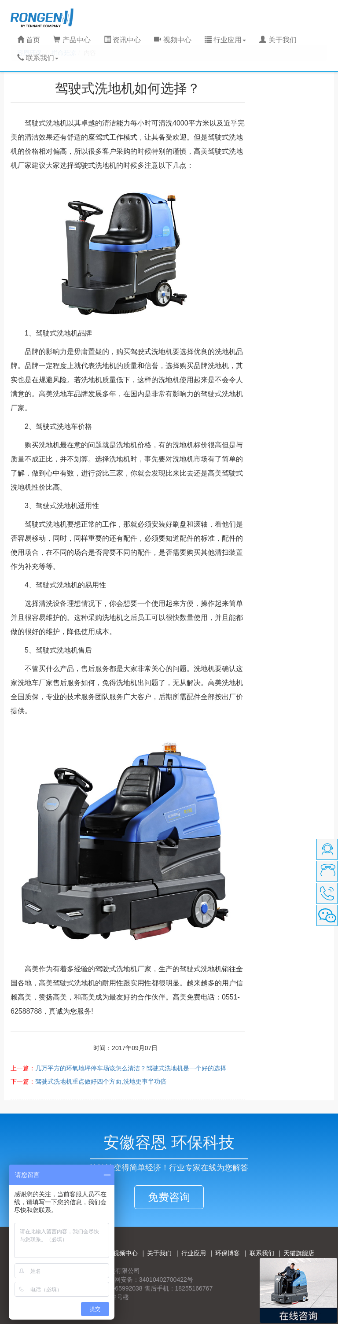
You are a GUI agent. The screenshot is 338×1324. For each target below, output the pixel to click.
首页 (28, 40)
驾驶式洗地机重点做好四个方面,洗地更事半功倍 (100, 1081)
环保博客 (227, 1253)
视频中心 (172, 40)
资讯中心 (122, 40)
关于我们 (277, 40)
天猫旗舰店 (298, 1253)
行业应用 (193, 1253)
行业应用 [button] (225, 40)
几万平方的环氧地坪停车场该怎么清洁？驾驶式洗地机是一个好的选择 (130, 1068)
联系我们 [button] (38, 58)
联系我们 (262, 1253)
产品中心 (71, 40)
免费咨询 (169, 1197)
